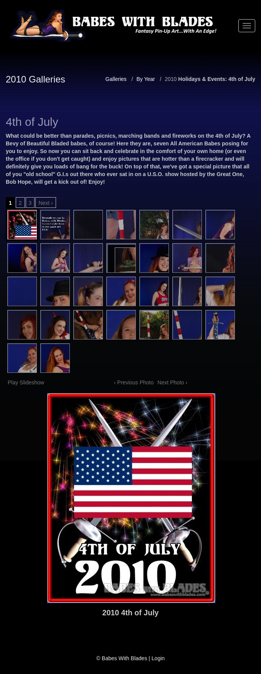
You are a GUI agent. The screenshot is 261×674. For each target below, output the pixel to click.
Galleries (116, 79)
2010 (171, 79)
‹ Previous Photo (134, 382)
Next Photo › (172, 382)
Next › (45, 203)
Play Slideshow (26, 382)
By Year (145, 79)
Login (158, 658)
